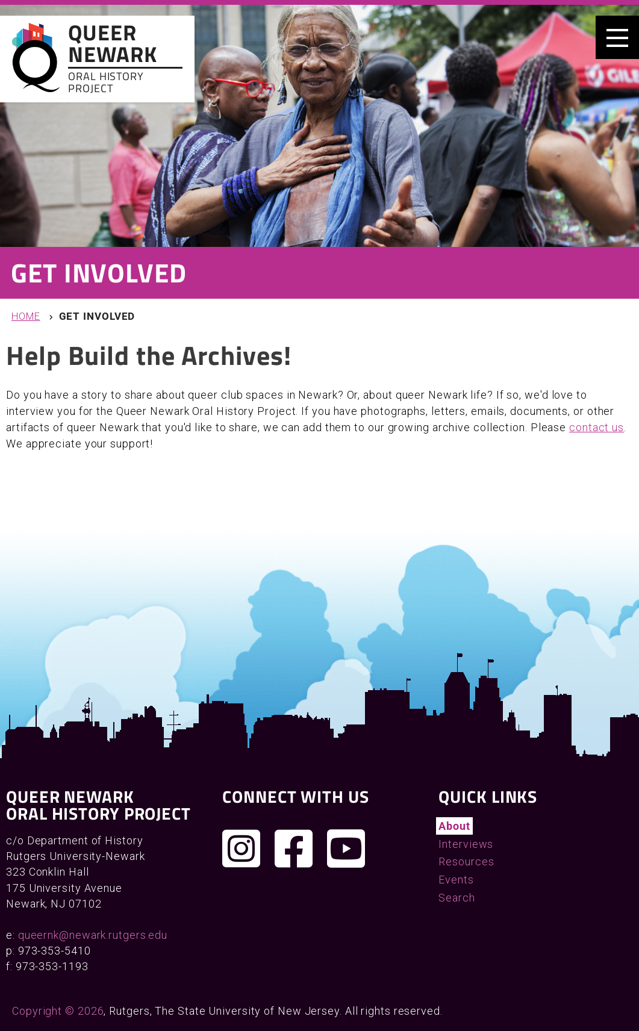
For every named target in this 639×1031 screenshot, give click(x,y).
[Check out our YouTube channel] (346, 848)
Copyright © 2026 (58, 1011)
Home (25, 316)
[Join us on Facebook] (294, 848)
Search (456, 897)
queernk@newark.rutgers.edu (92, 935)
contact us (596, 427)
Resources (466, 861)
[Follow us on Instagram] (241, 848)
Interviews (465, 844)
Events (455, 879)
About (454, 826)
